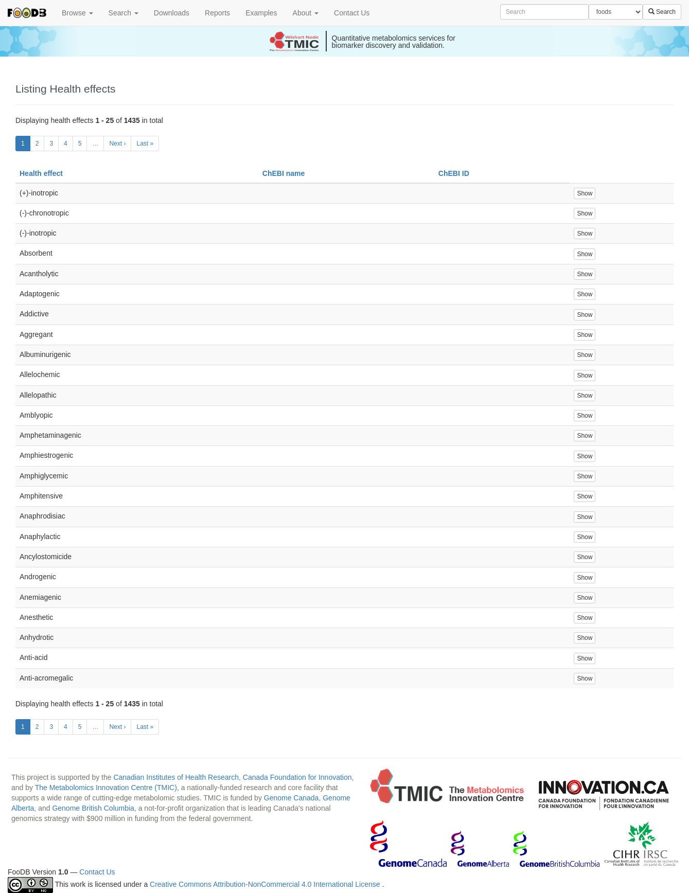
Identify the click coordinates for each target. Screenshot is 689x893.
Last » (144, 143)
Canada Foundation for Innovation (297, 777)
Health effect (41, 173)
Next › (117, 143)
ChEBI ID (453, 173)
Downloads (171, 13)
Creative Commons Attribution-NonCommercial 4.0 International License (266, 884)
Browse (77, 13)
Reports (217, 13)
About (306, 13)
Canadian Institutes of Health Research (176, 777)
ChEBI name (283, 173)
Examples (261, 13)
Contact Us (351, 13)
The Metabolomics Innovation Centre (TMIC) (106, 787)
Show (584, 193)
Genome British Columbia (93, 808)
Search (123, 13)
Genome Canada (291, 798)
